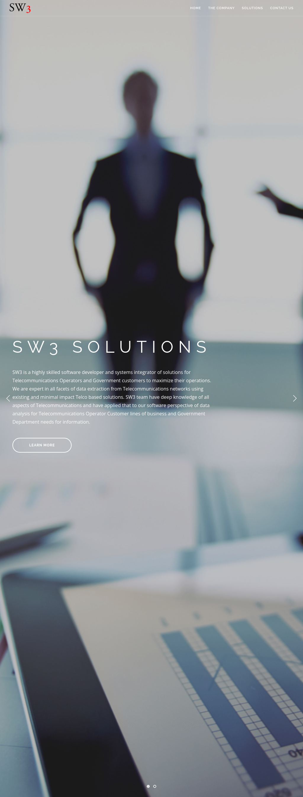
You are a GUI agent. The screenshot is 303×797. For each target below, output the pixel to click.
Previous (8, 398)
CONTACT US (282, 8)
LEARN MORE (42, 445)
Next (294, 398)
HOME (195, 8)
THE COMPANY (221, 8)
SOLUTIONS (252, 8)
